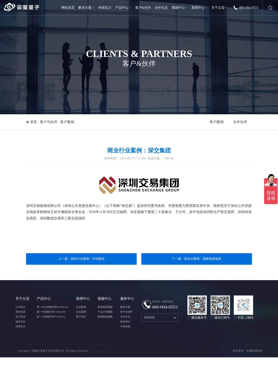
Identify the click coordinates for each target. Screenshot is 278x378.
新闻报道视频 (105, 321)
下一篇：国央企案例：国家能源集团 (196, 263)
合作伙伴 (240, 126)
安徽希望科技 (254, 355)
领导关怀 (20, 326)
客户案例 (217, 126)
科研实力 (20, 331)
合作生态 (125, 321)
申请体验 (125, 331)
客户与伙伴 (48, 126)
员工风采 (20, 321)
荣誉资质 (20, 316)
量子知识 (81, 321)
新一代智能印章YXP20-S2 (51, 321)
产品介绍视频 (105, 316)
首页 (33, 126)
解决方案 (125, 311)
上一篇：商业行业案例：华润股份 (81, 263)
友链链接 (149, 321)
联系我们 (125, 326)
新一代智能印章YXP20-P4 (51, 316)
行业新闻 (81, 316)
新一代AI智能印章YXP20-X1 (53, 311)
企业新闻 (81, 311)
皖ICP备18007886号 (100, 355)
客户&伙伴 (126, 316)
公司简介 (20, 311)
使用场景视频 (105, 311)
